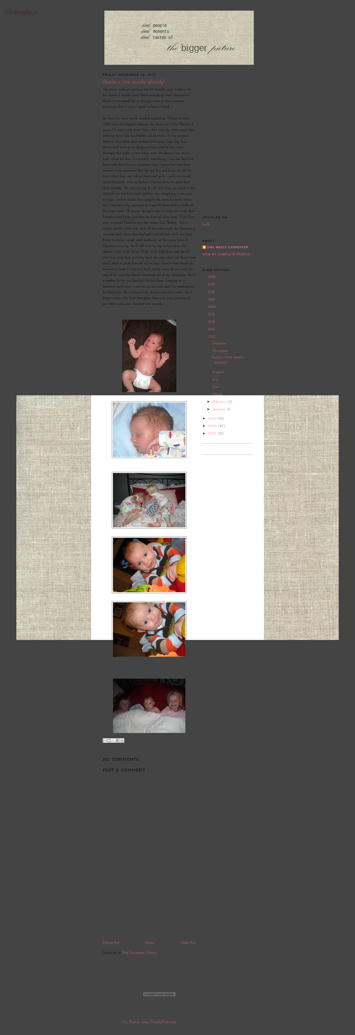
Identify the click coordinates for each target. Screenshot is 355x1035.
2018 (212, 277)
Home (150, 943)
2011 (211, 329)
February (220, 402)
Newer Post (111, 943)
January (219, 409)
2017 (212, 284)
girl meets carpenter (227, 247)
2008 (213, 426)
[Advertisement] (149, 905)
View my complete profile (226, 254)
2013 (212, 314)
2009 (213, 418)
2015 (212, 299)
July (216, 379)
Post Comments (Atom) (140, 953)
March (218, 394)
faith (206, 224)
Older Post (188, 943)
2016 (212, 292)
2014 (212, 307)
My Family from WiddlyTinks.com (149, 1022)
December (220, 343)
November (220, 351)
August (218, 372)
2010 (212, 337)
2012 (212, 322)
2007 (213, 433)
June (216, 387)
